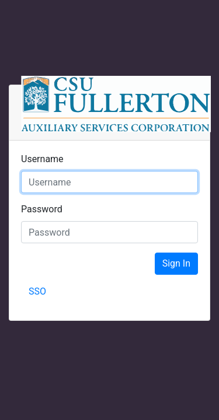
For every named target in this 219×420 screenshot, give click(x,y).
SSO (37, 291)
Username (42, 158)
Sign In (176, 263)
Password (41, 209)
